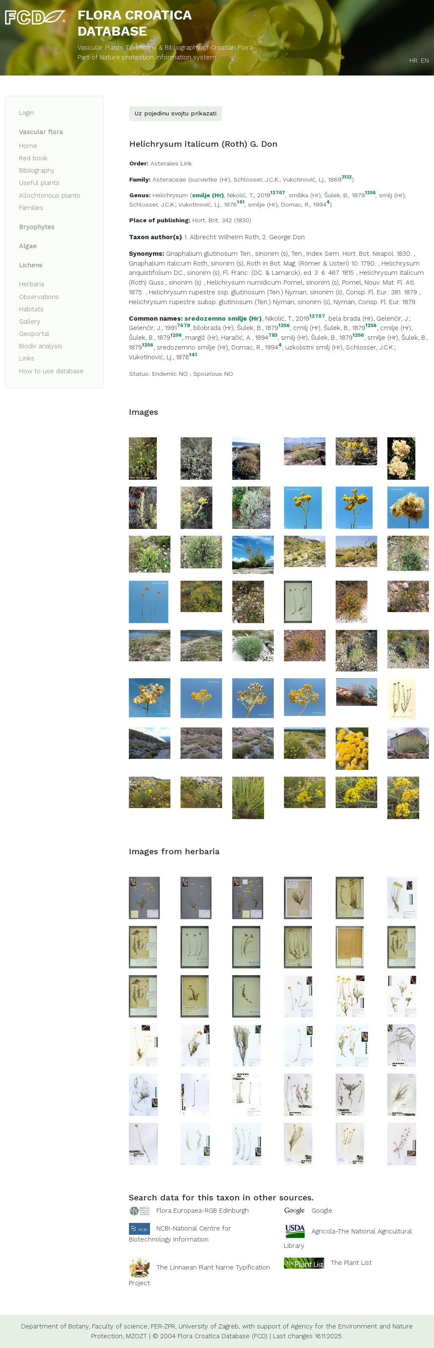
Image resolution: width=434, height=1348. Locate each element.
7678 (183, 325)
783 (273, 335)
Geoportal (34, 334)
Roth (252, 237)
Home (28, 146)
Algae (28, 246)
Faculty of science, (120, 1326)
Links (26, 358)
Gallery (29, 321)
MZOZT (136, 1336)
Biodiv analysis (40, 346)
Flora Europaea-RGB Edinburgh (202, 1210)
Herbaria (31, 284)
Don (299, 237)
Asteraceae (169, 179)
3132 (347, 177)
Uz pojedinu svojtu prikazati (175, 113)
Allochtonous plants (49, 195)
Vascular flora (41, 132)
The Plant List (351, 1262)
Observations (39, 297)
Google (322, 1210)
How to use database (51, 371)
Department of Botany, (55, 1326)
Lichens (30, 265)
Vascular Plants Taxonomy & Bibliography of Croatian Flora (165, 47)
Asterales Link (171, 163)
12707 (277, 193)
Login (26, 113)
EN (425, 60)
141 (241, 202)
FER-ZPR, (163, 1326)
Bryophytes (37, 227)
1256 (370, 193)
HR (413, 60)
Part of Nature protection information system (147, 57)
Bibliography (37, 170)
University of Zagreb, (209, 1326)
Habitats (31, 309)
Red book (33, 158)
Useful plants (39, 183)
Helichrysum (170, 195)
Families (31, 208)
